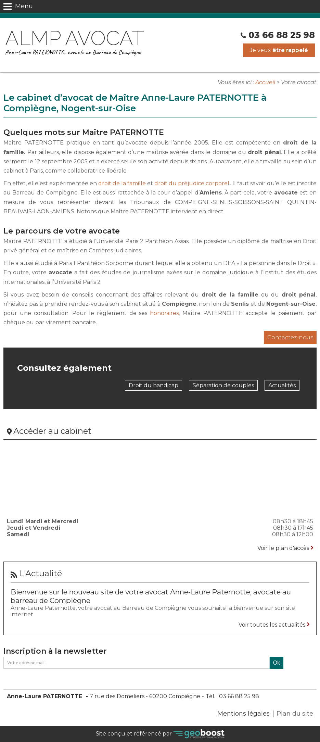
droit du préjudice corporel (191, 183)
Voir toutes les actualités (272, 624)
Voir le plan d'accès (283, 548)
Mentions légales (243, 713)
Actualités (282, 385)
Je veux (279, 50)
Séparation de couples (223, 385)
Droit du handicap (153, 385)
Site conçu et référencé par (160, 734)
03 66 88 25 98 (281, 35)
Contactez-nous (290, 337)
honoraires (164, 313)
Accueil (265, 82)
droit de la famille (122, 183)
